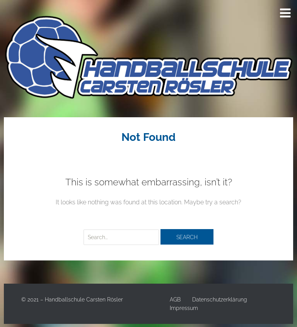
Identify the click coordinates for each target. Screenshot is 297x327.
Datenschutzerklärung (219, 299)
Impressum (184, 308)
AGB (175, 299)
